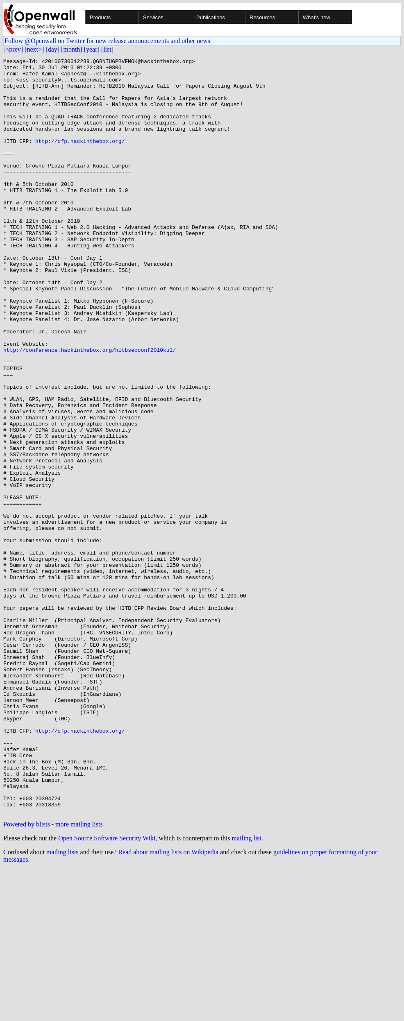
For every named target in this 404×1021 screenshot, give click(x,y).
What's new (316, 17)
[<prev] (13, 49)
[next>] (34, 49)
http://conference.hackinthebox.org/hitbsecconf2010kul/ (89, 408)
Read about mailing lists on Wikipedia (168, 1003)
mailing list (246, 989)
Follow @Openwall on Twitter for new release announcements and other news (107, 40)
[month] (71, 49)
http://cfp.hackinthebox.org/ (80, 158)
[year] (92, 49)
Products (100, 17)
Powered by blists (26, 975)
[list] (107, 49)
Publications (210, 17)
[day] (52, 49)
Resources (262, 17)
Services (153, 17)
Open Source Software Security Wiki (106, 989)
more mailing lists (79, 975)
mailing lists (62, 1003)
